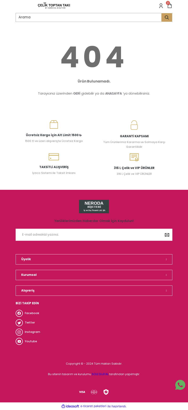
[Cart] (169, 5)
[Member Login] (161, 5)
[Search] (94, 17)
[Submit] (167, 235)
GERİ (76, 93)
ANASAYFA (113, 93)
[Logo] (54, 5)
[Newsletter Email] (94, 235)
